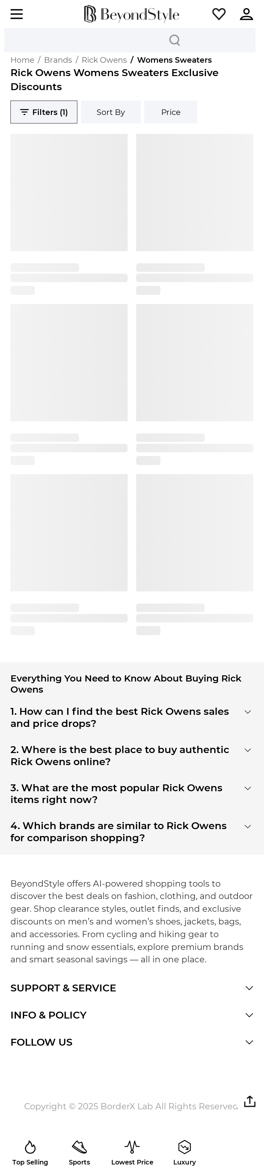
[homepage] (131, 14)
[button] (218, 14)
